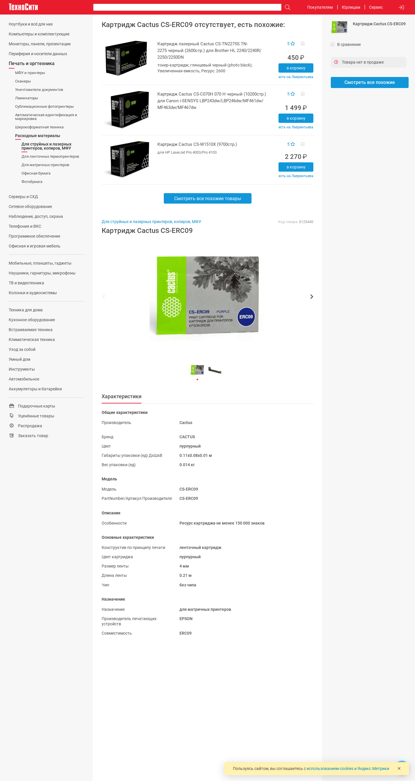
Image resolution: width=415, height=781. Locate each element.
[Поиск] (286, 7)
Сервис (376, 7)
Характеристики (121, 396)
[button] (204, 297)
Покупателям (320, 7)
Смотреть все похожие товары (207, 198)
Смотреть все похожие (369, 82)
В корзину (296, 68)
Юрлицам (351, 7)
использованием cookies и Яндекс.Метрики (348, 768)
